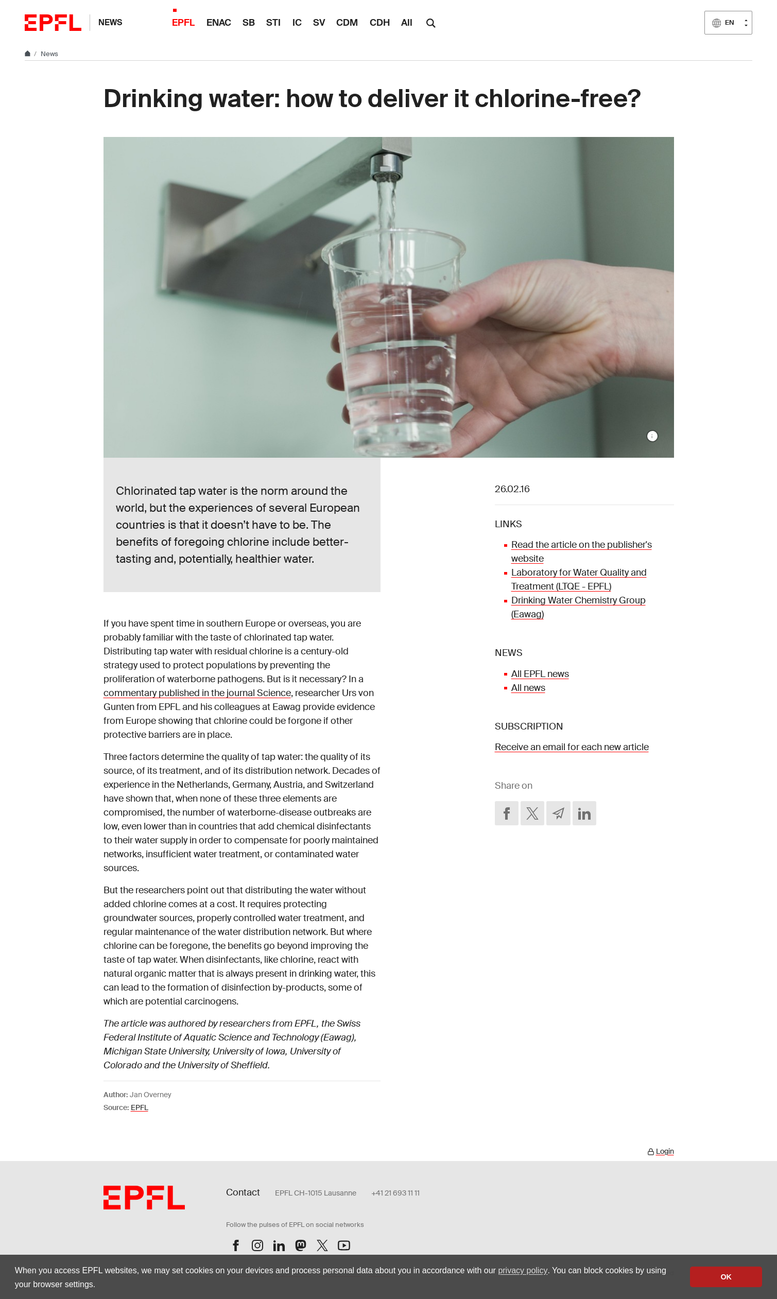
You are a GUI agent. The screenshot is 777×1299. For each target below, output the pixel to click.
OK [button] (726, 1277)
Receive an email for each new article (572, 747)
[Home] (28, 53)
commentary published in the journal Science (197, 693)
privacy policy (522, 1270)
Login (665, 1151)
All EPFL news (540, 674)
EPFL (139, 1107)
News (110, 22)
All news (528, 688)
